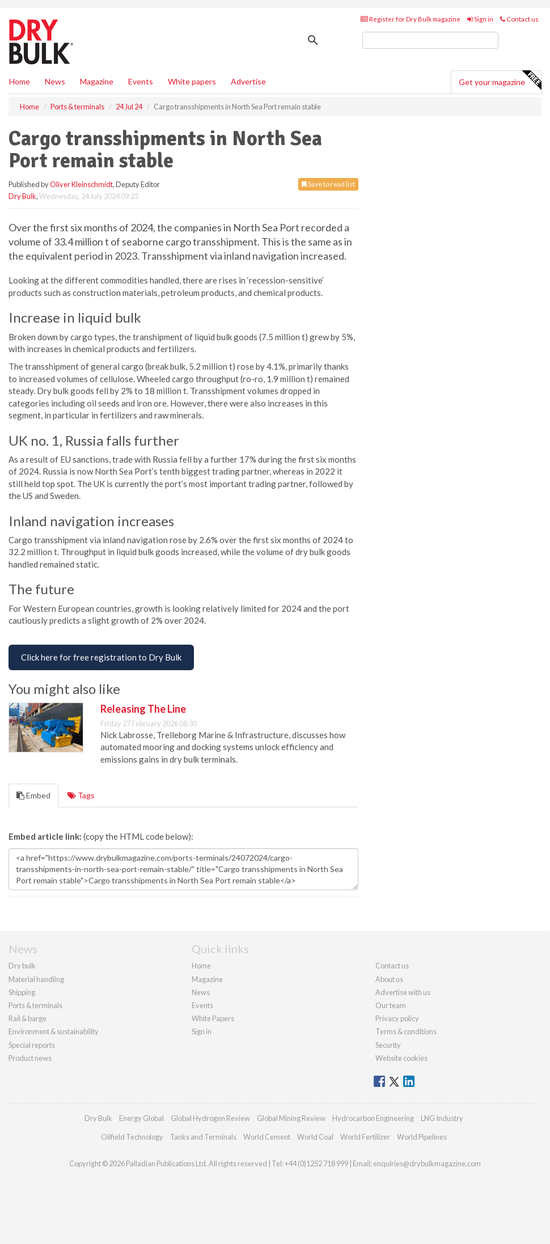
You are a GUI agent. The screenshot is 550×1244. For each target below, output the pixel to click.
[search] (430, 40)
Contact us (519, 19)
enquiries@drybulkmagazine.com (427, 1163)
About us (389, 979)
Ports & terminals (35, 1005)
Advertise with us (402, 992)
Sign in (480, 19)
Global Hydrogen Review (210, 1118)
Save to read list (328, 184)
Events (140, 81)
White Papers (213, 1018)
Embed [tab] (33, 795)
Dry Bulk (22, 196)
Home (19, 81)
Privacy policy (397, 1018)
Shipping (22, 992)
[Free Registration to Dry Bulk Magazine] (101, 657)
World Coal (315, 1136)
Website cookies (401, 1058)
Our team (390, 1005)
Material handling (36, 979)
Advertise (248, 81)
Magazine (96, 81)
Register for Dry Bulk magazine (410, 19)
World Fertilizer (365, 1136)
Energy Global (141, 1118)
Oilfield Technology (132, 1136)
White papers (192, 81)
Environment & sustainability (54, 1031)
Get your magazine (500, 80)
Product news (30, 1058)
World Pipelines (422, 1136)
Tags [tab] (81, 795)
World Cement (266, 1136)
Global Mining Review (291, 1118)
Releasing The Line (143, 709)
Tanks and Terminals (203, 1136)
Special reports (32, 1045)
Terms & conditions (406, 1031)
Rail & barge (27, 1018)
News (201, 992)
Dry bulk (22, 965)
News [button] (55, 81)
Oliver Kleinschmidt (81, 184)
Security (388, 1045)
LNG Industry (442, 1118)
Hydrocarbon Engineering (373, 1118)
